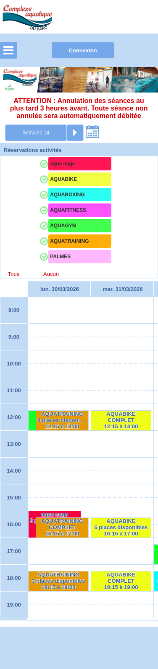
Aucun (51, 274)
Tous (13, 274)
